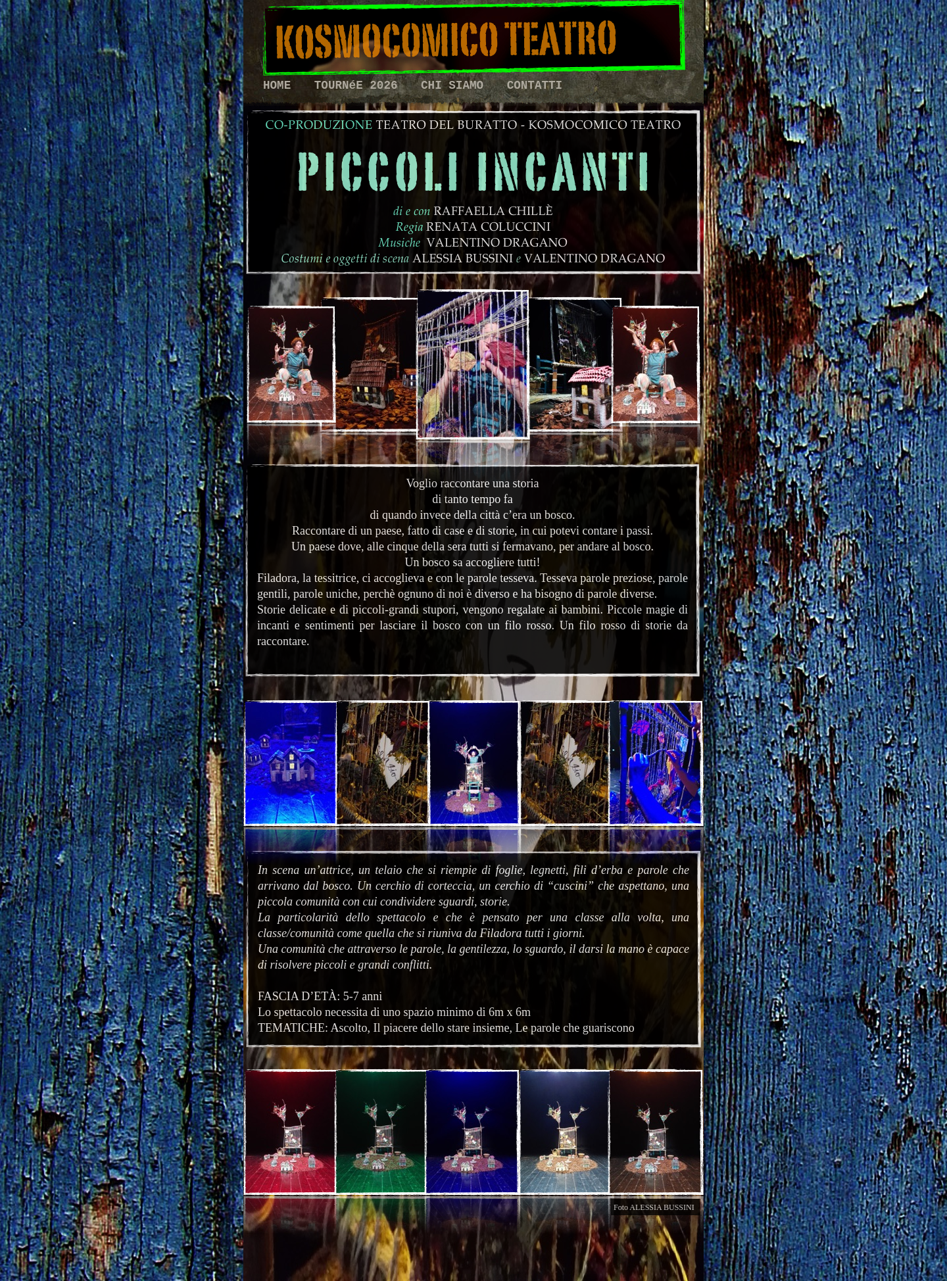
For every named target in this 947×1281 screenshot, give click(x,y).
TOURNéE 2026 (359, 85)
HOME (280, 85)
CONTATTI (534, 85)
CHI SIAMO (456, 85)
